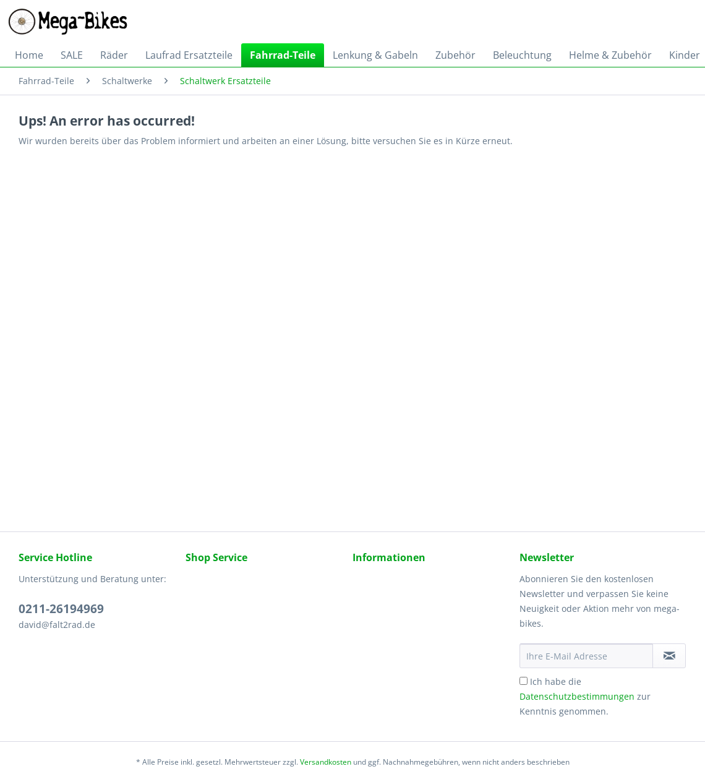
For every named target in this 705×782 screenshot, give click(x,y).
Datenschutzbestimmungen (576, 696)
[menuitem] (29, 55)
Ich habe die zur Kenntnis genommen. (585, 696)
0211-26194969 (61, 609)
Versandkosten (325, 762)
